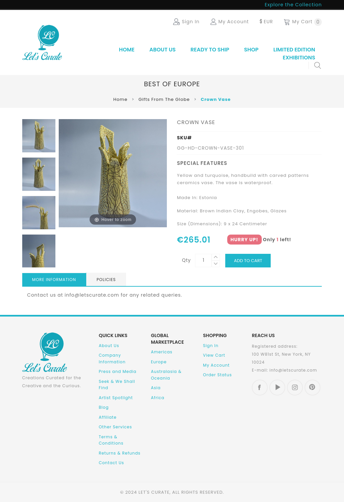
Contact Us (111, 463)
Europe (159, 362)
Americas (161, 352)
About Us (162, 49)
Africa (158, 397)
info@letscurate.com (293, 370)
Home (126, 49)
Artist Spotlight (116, 397)
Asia (156, 388)
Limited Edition (294, 49)
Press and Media (118, 371)
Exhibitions (299, 57)
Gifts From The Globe (164, 99)
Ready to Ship (209, 49)
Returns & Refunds (120, 453)
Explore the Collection (293, 4)
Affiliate (108, 417)
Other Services (115, 427)
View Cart (214, 355)
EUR (266, 21)
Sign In (211, 345)
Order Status (217, 375)
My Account (216, 365)
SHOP (251, 49)
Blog (104, 407)
